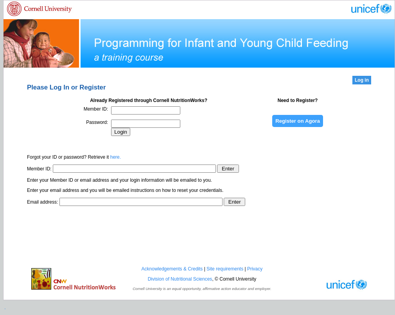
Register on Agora (297, 121)
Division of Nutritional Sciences (180, 279)
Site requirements (224, 269)
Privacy (254, 269)
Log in (362, 80)
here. (115, 157)
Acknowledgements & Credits (172, 269)
